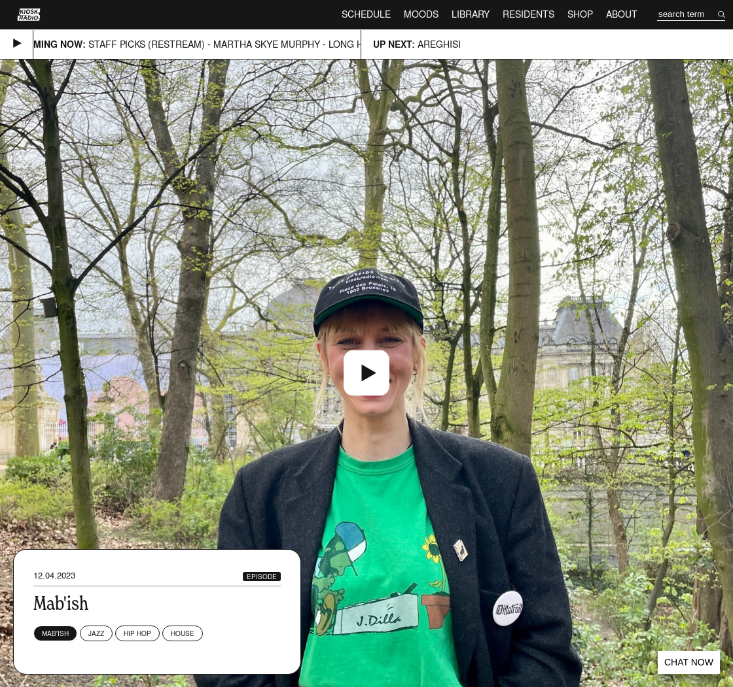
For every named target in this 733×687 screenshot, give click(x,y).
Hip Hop (137, 633)
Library (471, 14)
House (182, 633)
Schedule (366, 14)
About (621, 14)
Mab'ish (55, 633)
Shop (580, 14)
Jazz (96, 633)
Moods (421, 14)
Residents (528, 14)
